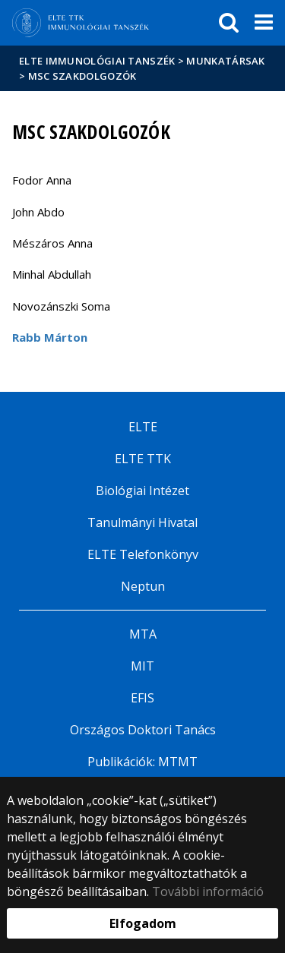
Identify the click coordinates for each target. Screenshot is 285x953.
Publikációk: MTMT (142, 761)
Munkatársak (225, 61)
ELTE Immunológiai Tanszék (97, 61)
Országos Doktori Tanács (143, 729)
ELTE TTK (143, 458)
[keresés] (229, 23)
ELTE (142, 426)
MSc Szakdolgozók (82, 76)
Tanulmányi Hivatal (142, 522)
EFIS (142, 698)
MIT (142, 666)
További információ (208, 891)
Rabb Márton (49, 337)
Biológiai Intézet (142, 490)
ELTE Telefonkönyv (142, 554)
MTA (143, 634)
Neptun (143, 586)
